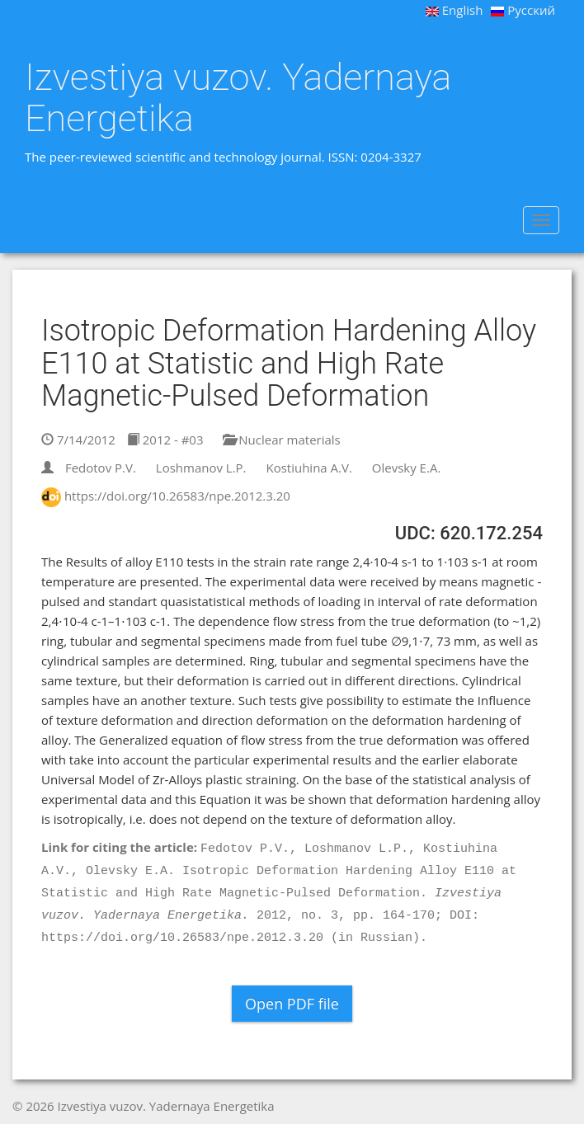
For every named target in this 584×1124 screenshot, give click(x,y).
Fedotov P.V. (100, 467)
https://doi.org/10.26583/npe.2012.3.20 (177, 495)
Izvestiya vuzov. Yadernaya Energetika (238, 98)
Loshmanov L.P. (201, 467)
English (454, 10)
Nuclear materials (281, 439)
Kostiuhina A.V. (308, 467)
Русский (523, 10)
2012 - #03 (165, 439)
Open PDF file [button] (292, 1003)
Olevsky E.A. (406, 467)
